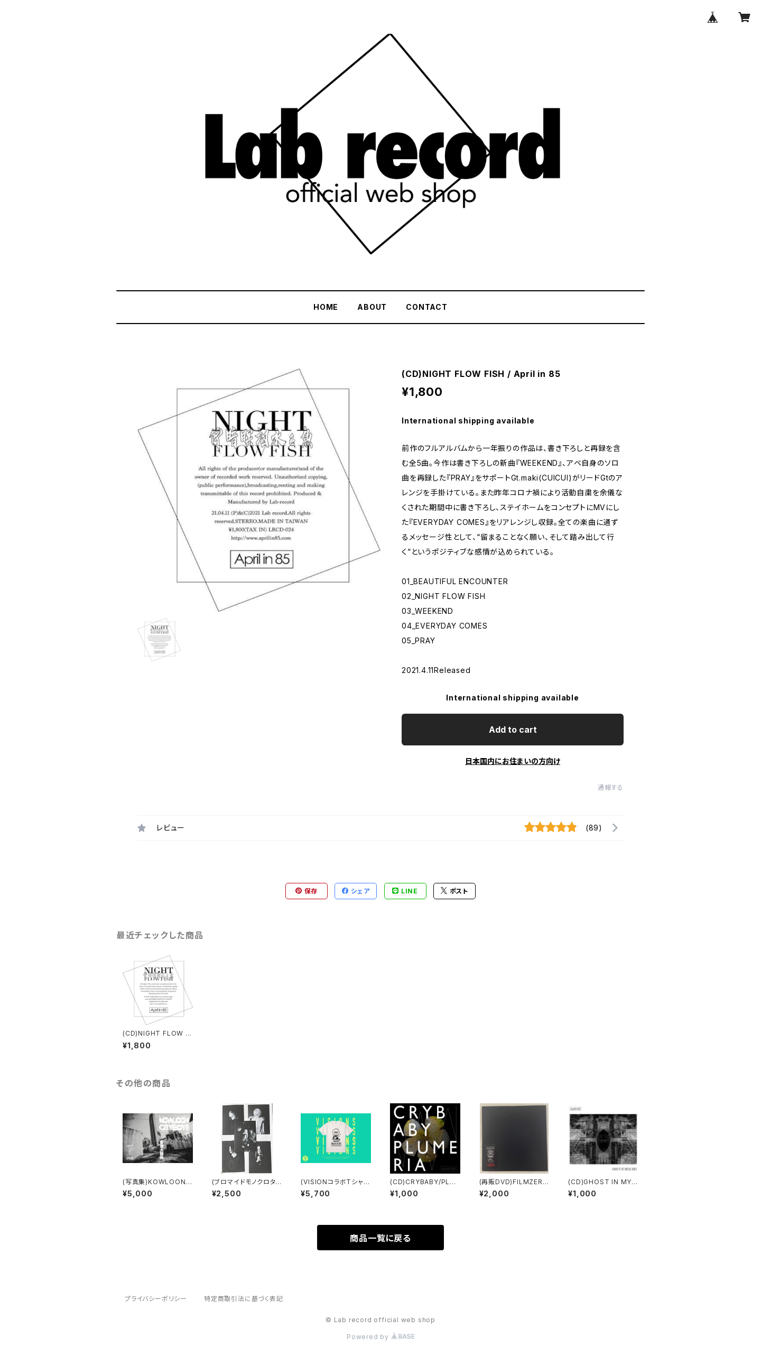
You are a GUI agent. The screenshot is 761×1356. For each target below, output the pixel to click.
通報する (611, 787)
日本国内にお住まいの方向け (512, 761)
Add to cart (513, 729)
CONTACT (427, 306)
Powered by (380, 1337)
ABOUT (372, 306)
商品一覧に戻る (380, 1238)
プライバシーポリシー (156, 1299)
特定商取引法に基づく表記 (243, 1299)
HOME (325, 306)
